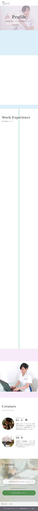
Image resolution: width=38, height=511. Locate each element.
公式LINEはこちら (19, 493)
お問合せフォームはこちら (19, 481)
